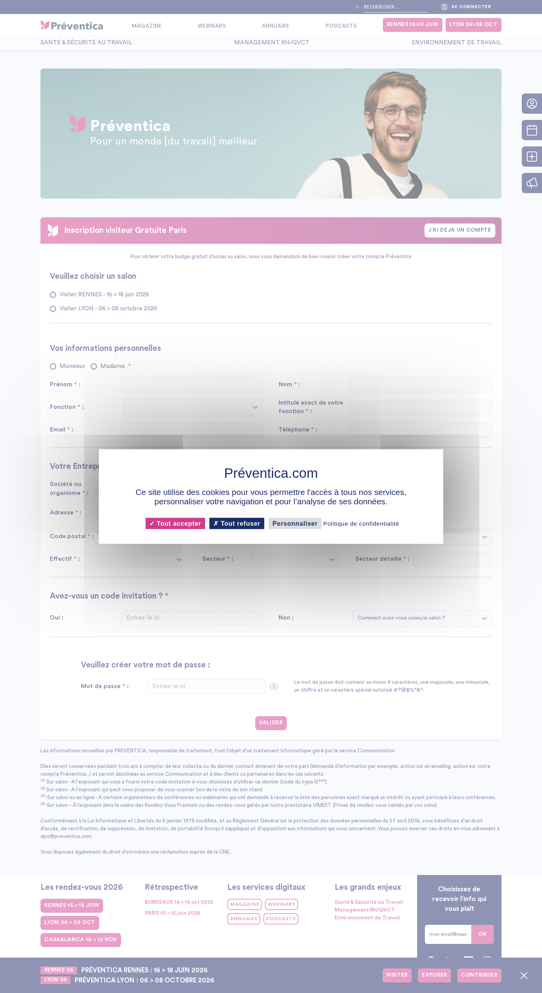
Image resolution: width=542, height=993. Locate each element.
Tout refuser (236, 523)
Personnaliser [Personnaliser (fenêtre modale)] (294, 523)
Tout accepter (175, 523)
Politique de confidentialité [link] (361, 523)
